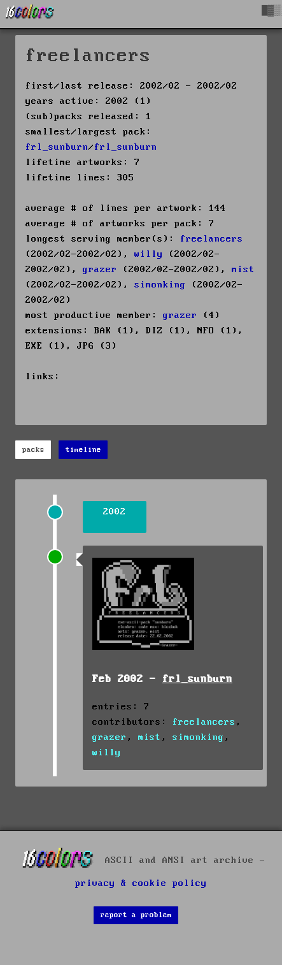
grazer (100, 270)
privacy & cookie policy (141, 883)
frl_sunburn (56, 147)
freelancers (211, 239)
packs (33, 450)
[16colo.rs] (30, 14)
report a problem (136, 915)
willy (148, 254)
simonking (160, 285)
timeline (83, 450)
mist (243, 270)
